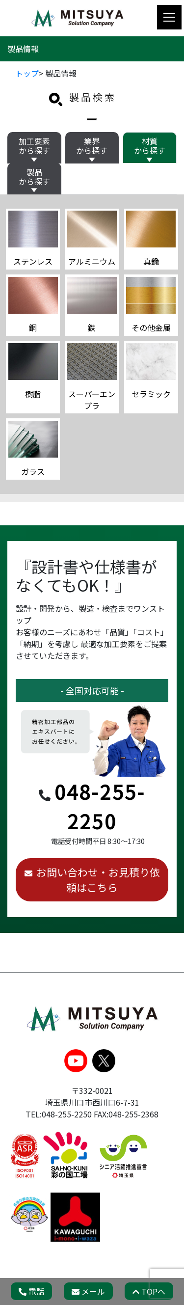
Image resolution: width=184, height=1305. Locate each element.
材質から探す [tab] (149, 145)
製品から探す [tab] (34, 176)
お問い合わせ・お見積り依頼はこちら (98, 880)
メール (88, 1291)
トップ (27, 73)
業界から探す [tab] (91, 145)
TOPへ (148, 1291)
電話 (31, 1291)
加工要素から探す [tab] (34, 145)
